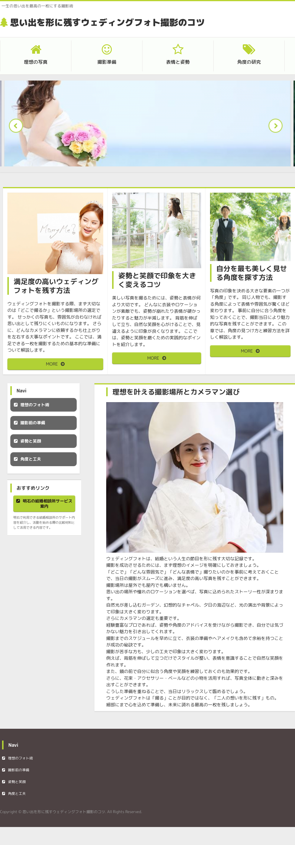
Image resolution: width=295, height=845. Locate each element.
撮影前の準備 (32, 422)
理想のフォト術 (34, 404)
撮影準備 (106, 62)
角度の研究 (249, 62)
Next (277, 127)
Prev (18, 127)
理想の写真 (35, 62)
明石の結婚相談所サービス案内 (47, 503)
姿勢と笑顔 (30, 441)
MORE (52, 364)
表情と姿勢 (178, 62)
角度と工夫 (30, 459)
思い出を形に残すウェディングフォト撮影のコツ (107, 22)
